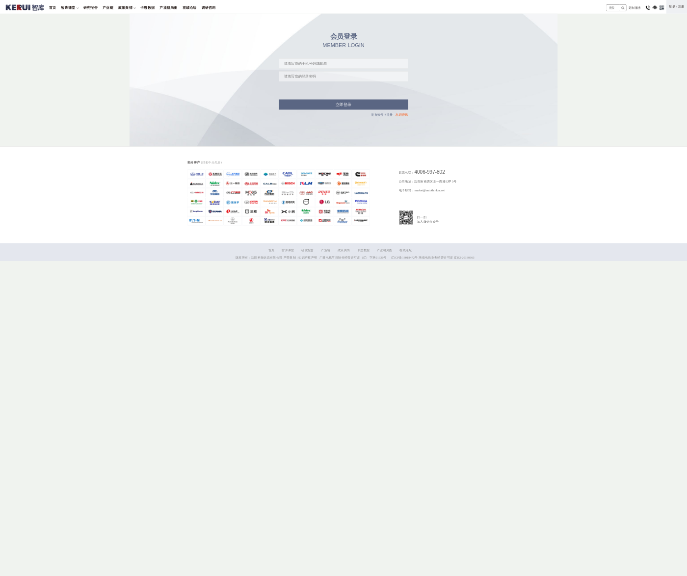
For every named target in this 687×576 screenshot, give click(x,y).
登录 (672, 6)
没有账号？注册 (382, 114)
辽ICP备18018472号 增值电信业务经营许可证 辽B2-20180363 (433, 257)
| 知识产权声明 (307, 257)
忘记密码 (402, 114)
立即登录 (344, 105)
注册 (681, 6)
